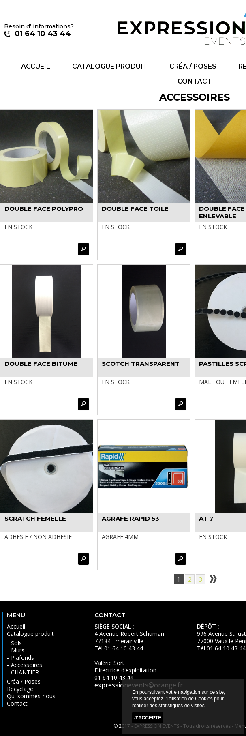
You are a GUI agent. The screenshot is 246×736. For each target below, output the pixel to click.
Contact (195, 81)
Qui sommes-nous (31, 696)
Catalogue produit (110, 66)
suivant (212, 579)
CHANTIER (25, 672)
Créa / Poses (192, 66)
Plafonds (22, 657)
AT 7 (206, 518)
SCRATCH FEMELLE (35, 518)
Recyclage (20, 689)
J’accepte (147, 718)
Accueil (35, 66)
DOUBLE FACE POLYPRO (43, 208)
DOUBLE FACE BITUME (40, 363)
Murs (17, 650)
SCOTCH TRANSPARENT (141, 363)
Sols (16, 643)
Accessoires (26, 665)
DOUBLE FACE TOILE (135, 208)
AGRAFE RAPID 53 (130, 518)
